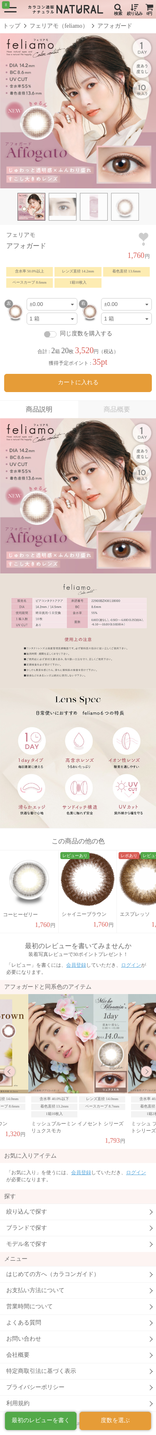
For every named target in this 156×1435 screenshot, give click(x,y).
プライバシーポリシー (35, 1387)
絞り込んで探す (26, 1212)
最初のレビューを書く (41, 1420)
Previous (9, 1071)
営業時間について (29, 1306)
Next (146, 1071)
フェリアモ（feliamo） (59, 26)
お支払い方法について (35, 1290)
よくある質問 (23, 1322)
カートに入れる (78, 382)
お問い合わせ (23, 1339)
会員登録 (76, 965)
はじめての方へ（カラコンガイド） (52, 1274)
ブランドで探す (26, 1228)
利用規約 (18, 1403)
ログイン (131, 965)
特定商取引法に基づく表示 (41, 1371)
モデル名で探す (26, 1244)
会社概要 (18, 1355)
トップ (11, 26)
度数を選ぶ (115, 1420)
